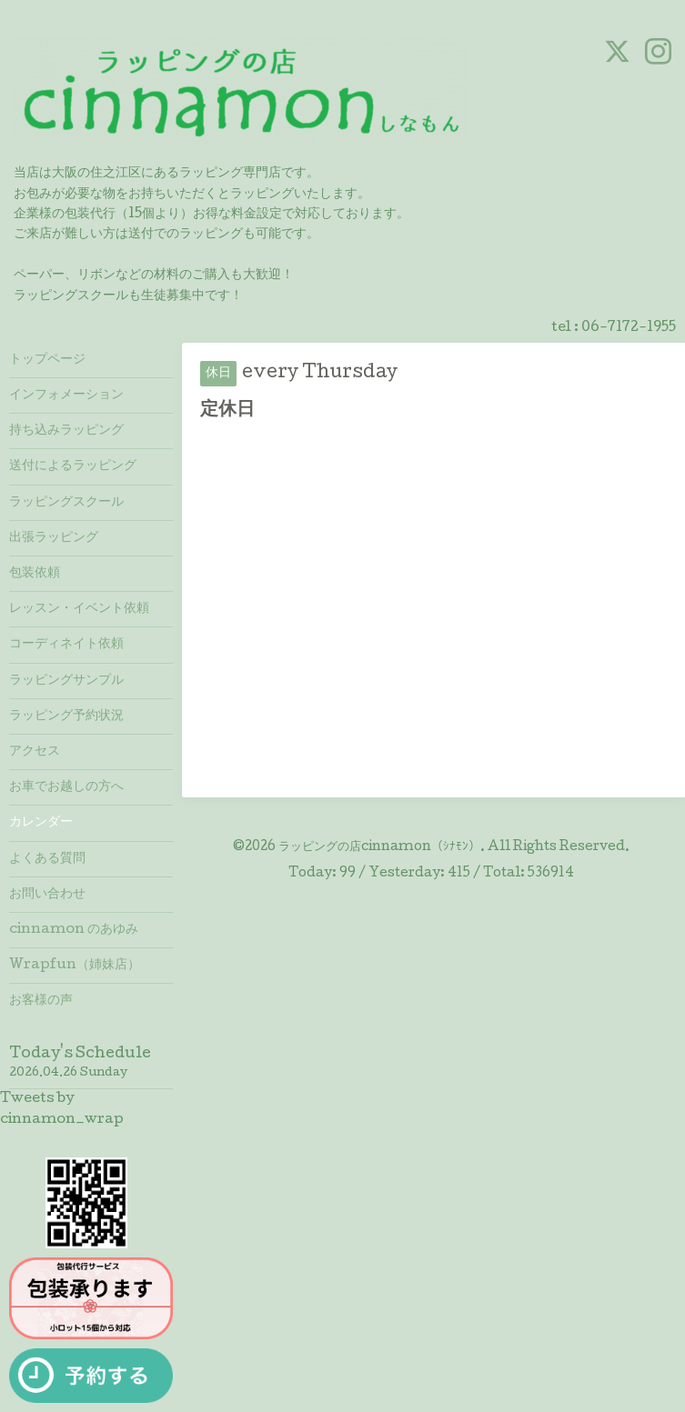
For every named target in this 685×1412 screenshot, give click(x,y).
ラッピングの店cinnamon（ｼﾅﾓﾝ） (379, 847)
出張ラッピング (53, 538)
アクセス (34, 752)
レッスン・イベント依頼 (79, 609)
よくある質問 (47, 859)
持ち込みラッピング (66, 431)
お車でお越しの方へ (66, 787)
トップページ (47, 360)
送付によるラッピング (72, 466)
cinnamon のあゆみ (73, 930)
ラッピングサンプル (66, 681)
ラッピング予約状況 (66, 716)
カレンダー (41, 823)
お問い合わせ (47, 894)
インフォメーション (66, 395)
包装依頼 (34, 573)
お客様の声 (41, 1001)
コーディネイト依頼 (66, 644)
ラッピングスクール (66, 503)
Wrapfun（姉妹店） (74, 965)
